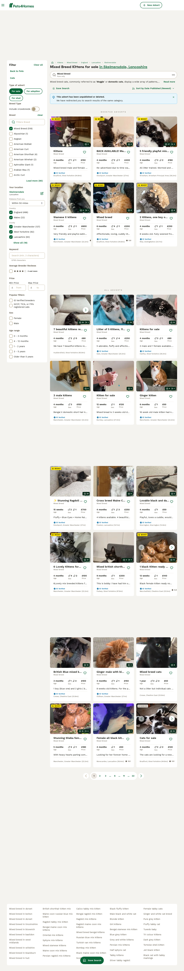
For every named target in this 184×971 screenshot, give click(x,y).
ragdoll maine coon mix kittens (88, 925)
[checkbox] (11, 128)
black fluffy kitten (119, 908)
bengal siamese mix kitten (123, 929)
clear (40, 115)
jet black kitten (151, 950)
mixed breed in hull (19, 958)
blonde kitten (117, 919)
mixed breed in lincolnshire (23, 924)
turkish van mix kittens (88, 942)
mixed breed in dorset (20, 908)
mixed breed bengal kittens (90, 932)
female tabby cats (153, 908)
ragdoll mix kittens (86, 919)
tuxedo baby (150, 929)
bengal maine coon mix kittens (55, 928)
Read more (169, 81)
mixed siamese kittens (54, 945)
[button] (70, 310)
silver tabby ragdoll (120, 960)
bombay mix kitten (86, 947)
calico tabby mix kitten (88, 908)
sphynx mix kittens (53, 940)
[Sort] (153, 88)
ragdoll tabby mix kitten (55, 922)
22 (133, 776)
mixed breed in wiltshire (22, 947)
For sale (16, 91)
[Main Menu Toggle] (3, 5)
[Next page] (141, 776)
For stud (16, 98)
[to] (38, 288)
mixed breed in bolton (20, 914)
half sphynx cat (118, 950)
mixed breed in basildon (21, 934)
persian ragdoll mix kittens (56, 956)
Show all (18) (20, 242)
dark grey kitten (151, 939)
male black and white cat (123, 914)
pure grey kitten (151, 919)
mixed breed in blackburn (22, 953)
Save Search (61, 88)
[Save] (84, 152)
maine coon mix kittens (55, 950)
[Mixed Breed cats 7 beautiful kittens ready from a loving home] (70, 310)
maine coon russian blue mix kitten (58, 915)
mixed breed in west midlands (20, 941)
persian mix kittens (120, 945)
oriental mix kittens (53, 935)
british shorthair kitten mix (57, 908)
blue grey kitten (118, 934)
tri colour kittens (152, 934)
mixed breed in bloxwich (22, 929)
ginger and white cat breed (157, 914)
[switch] (35, 109)
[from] (19, 288)
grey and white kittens (122, 939)
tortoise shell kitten (153, 945)
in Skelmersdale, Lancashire (123, 67)
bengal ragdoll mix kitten (89, 914)
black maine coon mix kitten (91, 953)
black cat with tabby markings (154, 956)
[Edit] (42, 193)
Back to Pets (17, 71)
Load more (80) (34, 180)
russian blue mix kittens (89, 937)
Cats (12, 78)
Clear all (38, 65)
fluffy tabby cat (151, 924)
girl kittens (115, 924)
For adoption (33, 91)
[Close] (173, 97)
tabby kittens (117, 955)
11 (124, 776)
